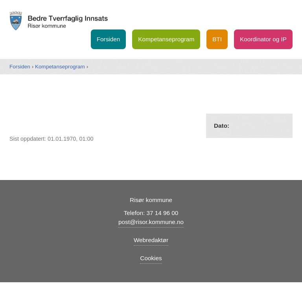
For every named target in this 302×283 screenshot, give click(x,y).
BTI (217, 39)
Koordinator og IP (263, 39)
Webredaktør (151, 240)
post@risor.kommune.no (151, 222)
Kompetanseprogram (166, 39)
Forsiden (108, 39)
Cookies (151, 258)
